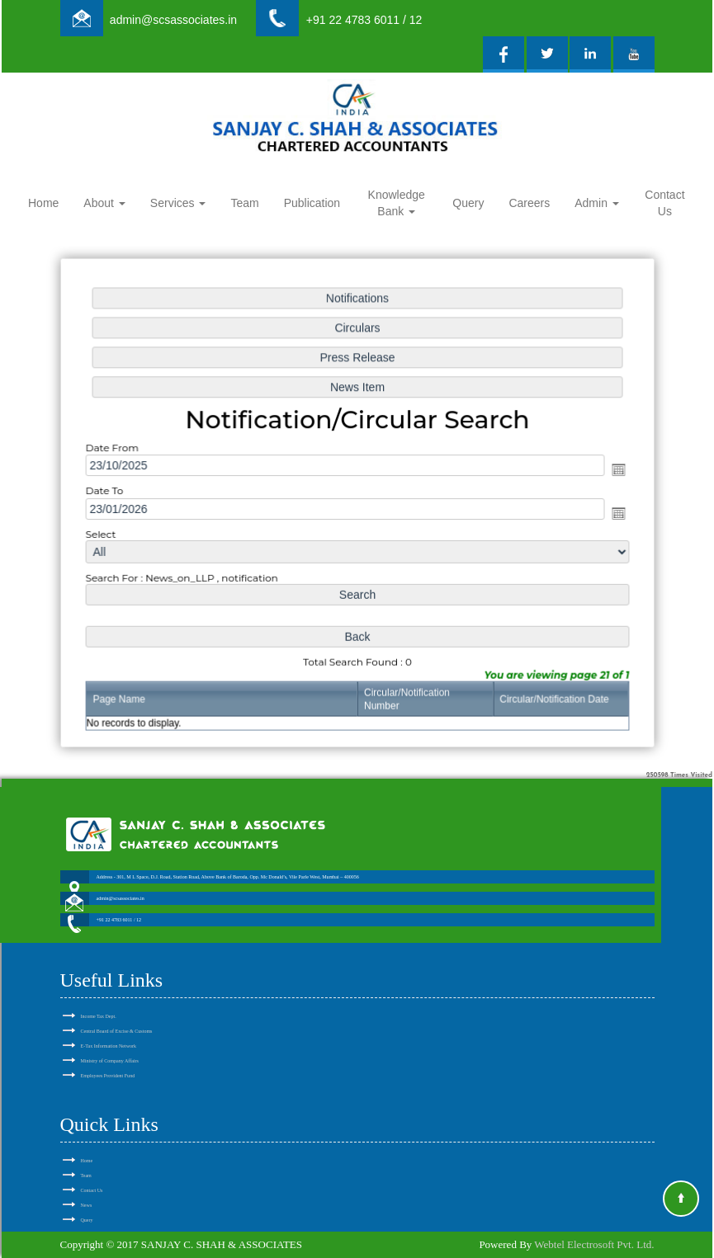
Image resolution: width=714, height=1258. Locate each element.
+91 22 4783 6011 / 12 (364, 19)
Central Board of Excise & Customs (117, 1012)
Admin (597, 203)
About (104, 203)
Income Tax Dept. (98, 997)
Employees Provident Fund (108, 1056)
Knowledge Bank (396, 203)
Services (178, 203)
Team (244, 203)
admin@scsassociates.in (173, 19)
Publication (312, 203)
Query (468, 203)
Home (43, 203)
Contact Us (664, 203)
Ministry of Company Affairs (110, 1041)
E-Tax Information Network (109, 1027)
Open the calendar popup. (612, 470)
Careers (529, 203)
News (86, 1186)
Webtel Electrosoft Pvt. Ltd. (594, 1244)
